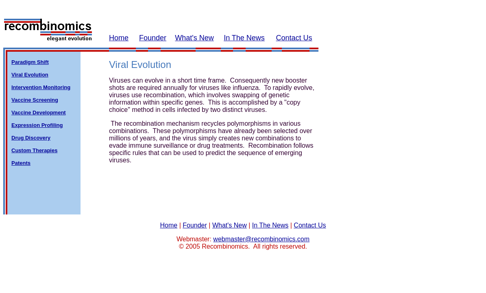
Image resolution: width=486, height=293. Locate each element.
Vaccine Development (38, 112)
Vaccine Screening (34, 100)
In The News (244, 38)
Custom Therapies (34, 150)
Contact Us (294, 38)
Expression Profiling (37, 125)
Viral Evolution (29, 75)
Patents (21, 163)
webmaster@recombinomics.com (261, 239)
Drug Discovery (30, 138)
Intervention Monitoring (40, 87)
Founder (152, 38)
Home (119, 38)
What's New (194, 38)
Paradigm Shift (30, 62)
